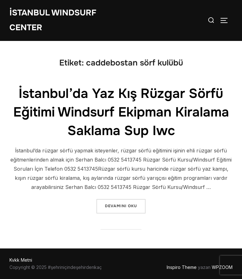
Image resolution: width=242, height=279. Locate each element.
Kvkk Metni (20, 260)
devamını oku (125, 205)
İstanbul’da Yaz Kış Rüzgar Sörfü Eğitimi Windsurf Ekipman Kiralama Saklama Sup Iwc (121, 112)
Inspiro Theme (182, 267)
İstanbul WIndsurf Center (52, 20)
